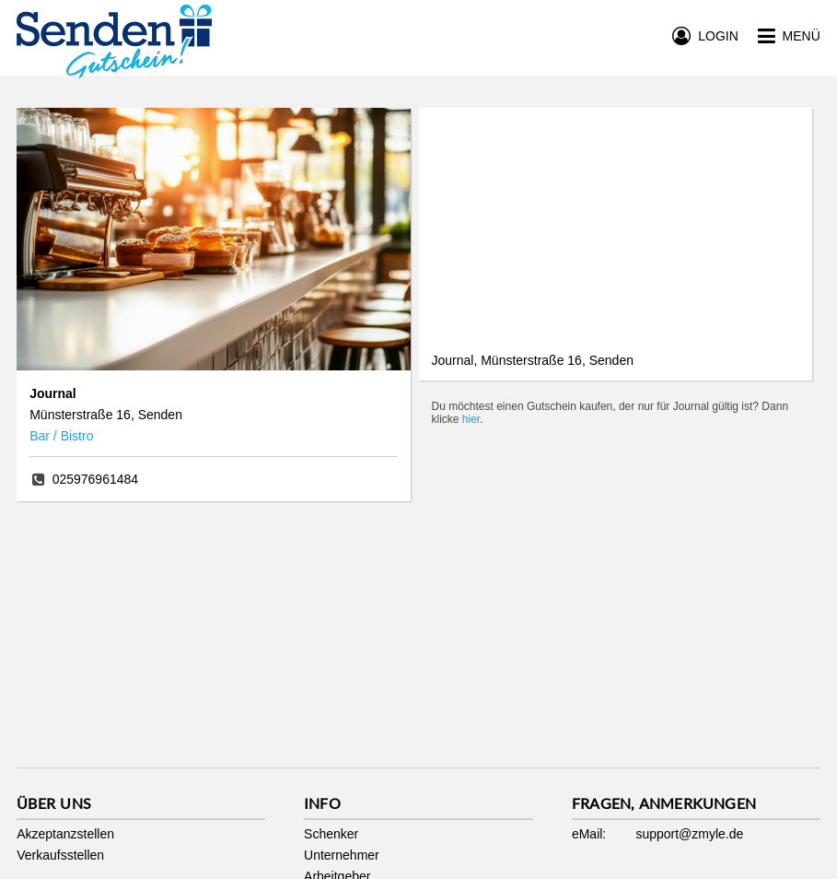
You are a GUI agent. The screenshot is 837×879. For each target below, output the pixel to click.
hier (471, 419)
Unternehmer (341, 855)
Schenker (331, 833)
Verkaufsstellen (60, 855)
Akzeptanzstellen (65, 833)
